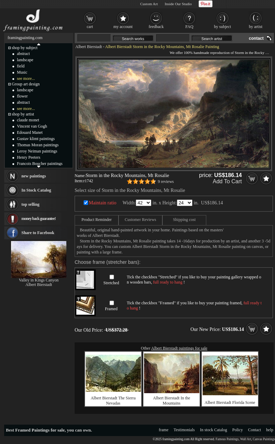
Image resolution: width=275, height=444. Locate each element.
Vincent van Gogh (32, 126)
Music (22, 72)
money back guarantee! (38, 218)
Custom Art (149, 4)
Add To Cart (227, 181)
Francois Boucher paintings (40, 163)
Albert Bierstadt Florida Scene (230, 402)
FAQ (189, 26)
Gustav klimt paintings (36, 138)
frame (164, 429)
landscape (25, 59)
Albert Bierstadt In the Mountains (171, 401)
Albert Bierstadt (88, 46)
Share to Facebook (37, 232)
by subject (222, 26)
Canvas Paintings (264, 439)
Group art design (26, 84)
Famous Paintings (227, 439)
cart (90, 26)
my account (123, 26)
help (269, 429)
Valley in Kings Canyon (39, 280)
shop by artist (23, 114)
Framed (111, 308)
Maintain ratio (102, 202)
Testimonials (184, 429)
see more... (26, 78)
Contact (254, 429)
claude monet (28, 120)
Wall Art (245, 439)
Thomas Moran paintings (38, 144)
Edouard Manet (29, 132)
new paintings (33, 176)
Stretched (111, 282)
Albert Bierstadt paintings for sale (179, 348)
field (21, 66)
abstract (23, 53)
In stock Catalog (213, 429)
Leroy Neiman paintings (37, 151)
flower (22, 96)
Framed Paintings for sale (40, 430)
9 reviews (166, 181)
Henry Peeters (28, 157)
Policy (237, 429)
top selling (30, 204)
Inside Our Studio (178, 4)
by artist (256, 26)
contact (256, 38)
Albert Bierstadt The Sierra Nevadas (113, 401)
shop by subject (25, 47)
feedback (156, 26)
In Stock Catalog (36, 190)
